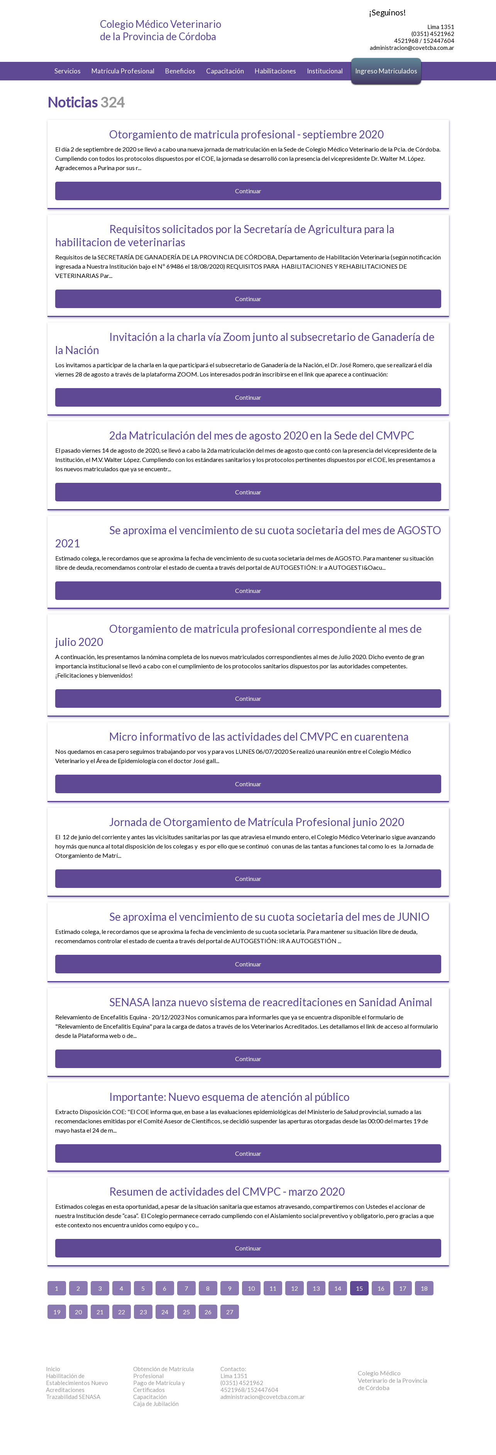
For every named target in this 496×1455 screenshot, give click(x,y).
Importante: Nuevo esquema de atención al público (229, 1096)
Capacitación (225, 71)
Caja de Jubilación (156, 1403)
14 (337, 1288)
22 (121, 1311)
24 (164, 1311)
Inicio (53, 1368)
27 (229, 1311)
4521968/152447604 (249, 1389)
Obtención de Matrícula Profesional (163, 1372)
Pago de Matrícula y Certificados (159, 1386)
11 (272, 1288)
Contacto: (233, 1368)
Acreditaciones (65, 1389)
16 (381, 1288)
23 (143, 1311)
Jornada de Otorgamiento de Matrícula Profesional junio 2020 (256, 821)
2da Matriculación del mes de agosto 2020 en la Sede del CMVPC (262, 435)
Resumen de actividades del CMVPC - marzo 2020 (227, 1191)
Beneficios (180, 71)
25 (186, 1311)
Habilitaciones (275, 71)
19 (56, 1311)
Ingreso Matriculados (386, 71)
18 (424, 1288)
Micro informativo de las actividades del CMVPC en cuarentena (259, 736)
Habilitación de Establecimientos (77, 1379)
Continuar (248, 190)
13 (316, 1288)
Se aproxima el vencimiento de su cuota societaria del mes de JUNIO (269, 916)
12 (294, 1288)
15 (359, 1288)
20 (78, 1311)
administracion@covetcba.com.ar (262, 1396)
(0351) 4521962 (241, 1382)
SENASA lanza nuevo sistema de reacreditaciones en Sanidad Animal (270, 1002)
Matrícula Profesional (122, 71)
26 (208, 1311)
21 (99, 1311)
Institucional (325, 71)
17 (402, 1288)
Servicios (67, 71)
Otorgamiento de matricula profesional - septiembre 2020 (246, 134)
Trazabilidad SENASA (73, 1396)
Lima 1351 (233, 1375)
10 (251, 1288)
